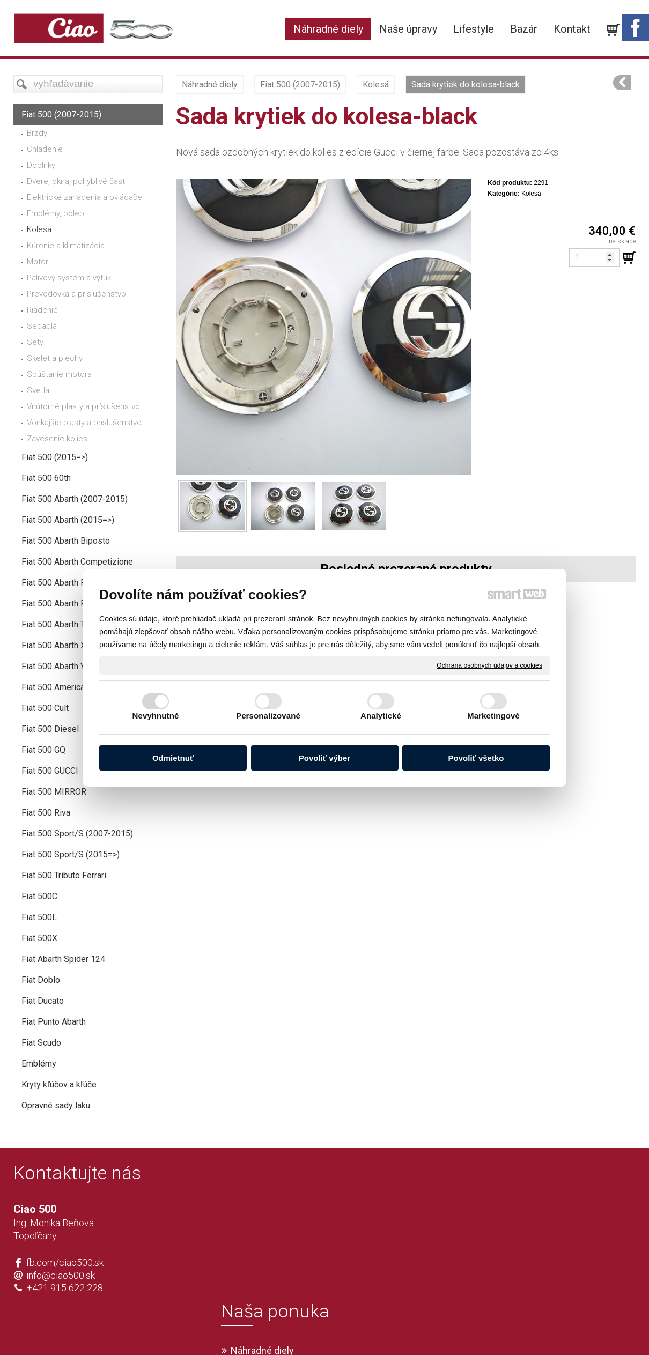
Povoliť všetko (476, 757)
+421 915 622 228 (64, 1287)
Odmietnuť (173, 757)
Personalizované (268, 715)
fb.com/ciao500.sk (65, 1262)
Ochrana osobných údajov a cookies (489, 665)
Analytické (380, 715)
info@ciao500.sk (60, 1275)
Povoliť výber (324, 757)
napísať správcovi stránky (293, 1328)
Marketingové (493, 715)
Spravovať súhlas (483, 1328)
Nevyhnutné (155, 715)
